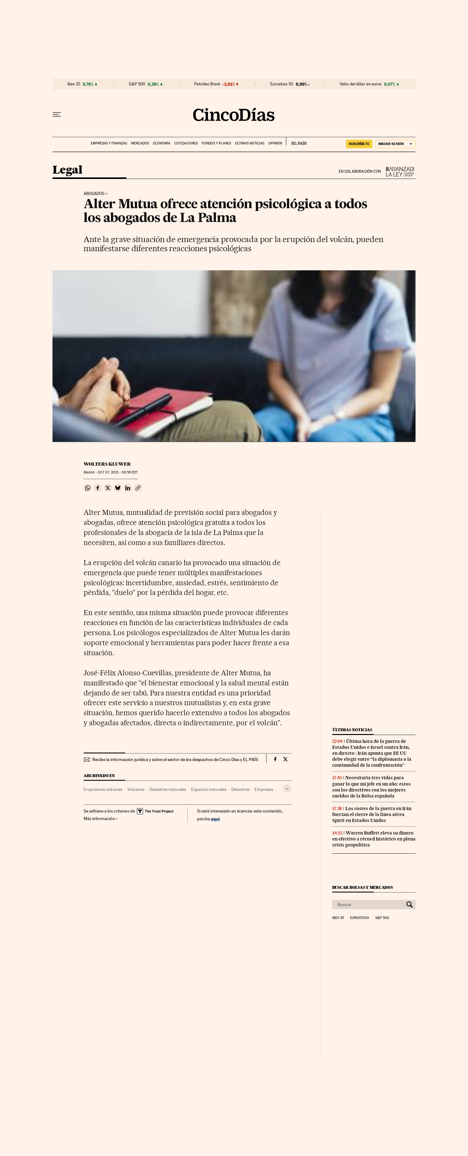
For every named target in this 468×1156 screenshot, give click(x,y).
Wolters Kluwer (107, 464)
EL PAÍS (296, 141)
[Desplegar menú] (56, 114)
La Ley (398, 171)
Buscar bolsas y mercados (362, 887)
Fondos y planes (216, 143)
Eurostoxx (359, 918)
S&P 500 (137, 84)
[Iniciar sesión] (396, 144)
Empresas (264, 789)
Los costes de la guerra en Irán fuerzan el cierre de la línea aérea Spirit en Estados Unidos (371, 814)
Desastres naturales (167, 789)
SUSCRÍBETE (359, 144)
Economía (161, 143)
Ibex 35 (74, 84)
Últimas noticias (249, 143)
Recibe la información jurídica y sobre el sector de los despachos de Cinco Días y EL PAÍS (175, 759)
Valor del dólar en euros (361, 84)
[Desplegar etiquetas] (287, 788)
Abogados (94, 194)
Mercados (140, 143)
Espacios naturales (208, 789)
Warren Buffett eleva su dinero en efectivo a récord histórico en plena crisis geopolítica (374, 839)
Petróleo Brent (207, 84)
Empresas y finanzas (109, 143)
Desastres (240, 789)
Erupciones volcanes (103, 789)
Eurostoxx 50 (281, 84)
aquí (215, 818)
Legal (67, 170)
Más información (101, 818)
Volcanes (135, 789)
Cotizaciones (186, 143)
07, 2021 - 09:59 (118, 472)
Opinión (275, 143)
